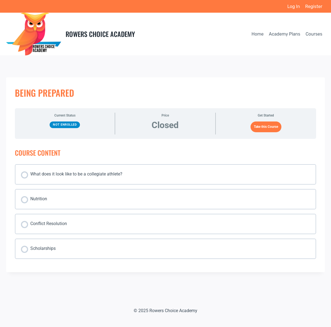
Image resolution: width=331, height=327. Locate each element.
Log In (293, 6)
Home (258, 34)
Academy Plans (284, 34)
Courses (314, 34)
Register (313, 6)
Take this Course (266, 127)
